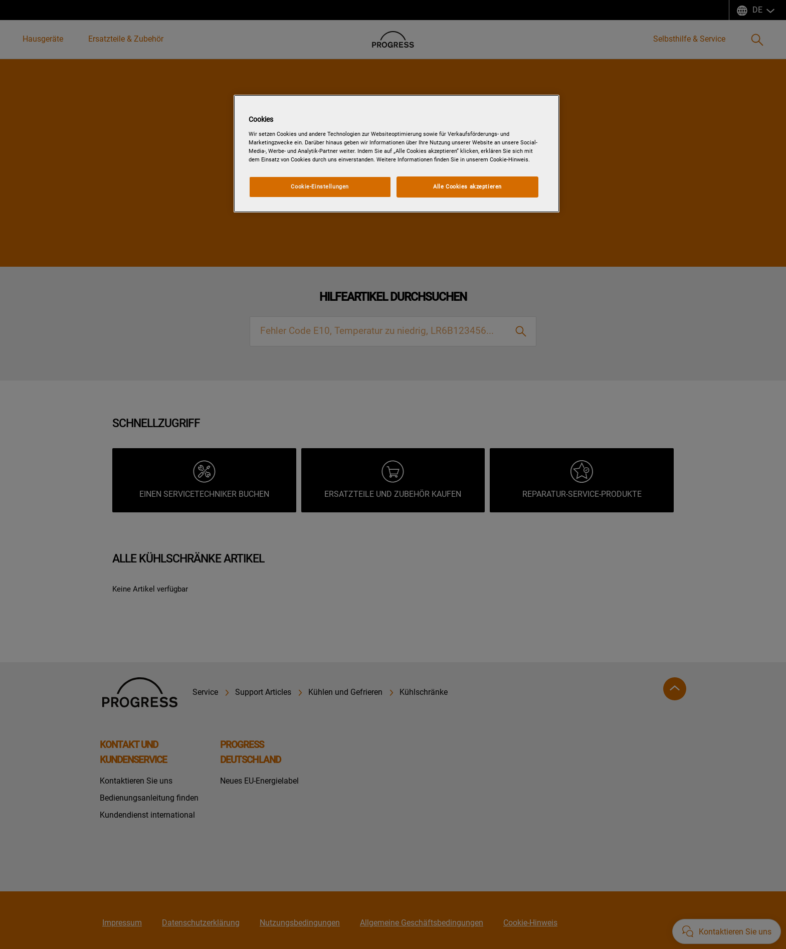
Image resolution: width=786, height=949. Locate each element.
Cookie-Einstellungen (319, 186)
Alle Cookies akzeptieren (467, 186)
